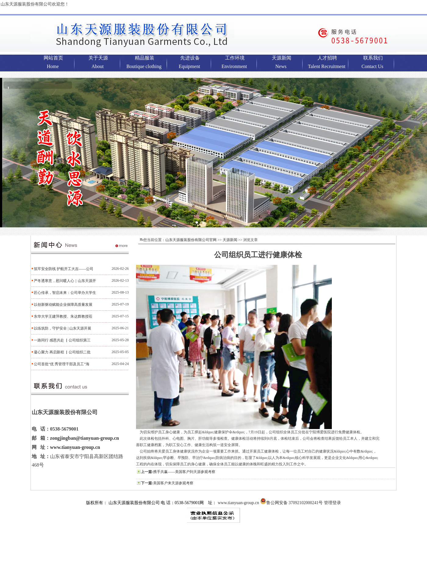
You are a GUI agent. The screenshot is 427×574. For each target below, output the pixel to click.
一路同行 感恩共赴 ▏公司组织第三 (62, 340)
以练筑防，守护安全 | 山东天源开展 (62, 328)
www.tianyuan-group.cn (75, 447)
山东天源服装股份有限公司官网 (191, 240)
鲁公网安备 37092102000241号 (291, 502)
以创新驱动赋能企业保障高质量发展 (63, 304)
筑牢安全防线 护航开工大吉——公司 (63, 269)
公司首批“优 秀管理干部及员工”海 (61, 364)
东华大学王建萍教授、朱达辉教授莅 (63, 316)
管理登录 (332, 502)
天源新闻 (230, 240)
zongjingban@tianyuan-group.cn (84, 438)
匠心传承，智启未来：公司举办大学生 (65, 293)
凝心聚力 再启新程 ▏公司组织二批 (62, 352)
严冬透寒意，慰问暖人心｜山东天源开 (65, 281)
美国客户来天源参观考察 (173, 483)
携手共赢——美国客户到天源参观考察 (184, 472)
